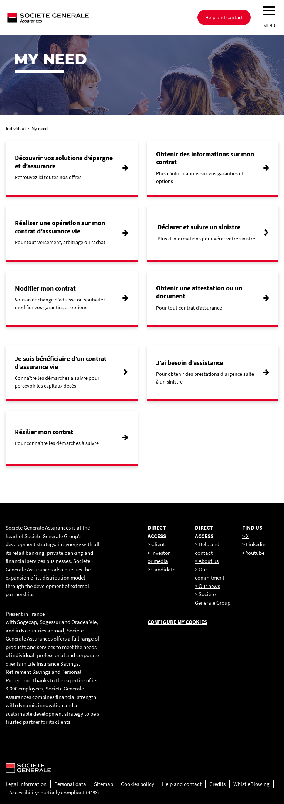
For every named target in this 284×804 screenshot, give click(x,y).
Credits (217, 783)
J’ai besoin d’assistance (189, 362)
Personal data (70, 783)
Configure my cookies (177, 621)
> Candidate (161, 569)
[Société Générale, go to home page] (72, 17)
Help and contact (182, 783)
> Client (156, 544)
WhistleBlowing (251, 783)
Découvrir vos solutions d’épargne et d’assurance (64, 161)
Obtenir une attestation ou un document (199, 292)
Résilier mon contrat (44, 432)
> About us (207, 560)
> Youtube (253, 552)
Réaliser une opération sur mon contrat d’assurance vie (60, 227)
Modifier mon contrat (45, 288)
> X (245, 536)
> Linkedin (254, 544)
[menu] (269, 11)
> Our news (207, 586)
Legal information (26, 783)
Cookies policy (137, 783)
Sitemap (103, 783)
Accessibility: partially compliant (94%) (54, 792)
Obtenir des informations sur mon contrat (205, 158)
